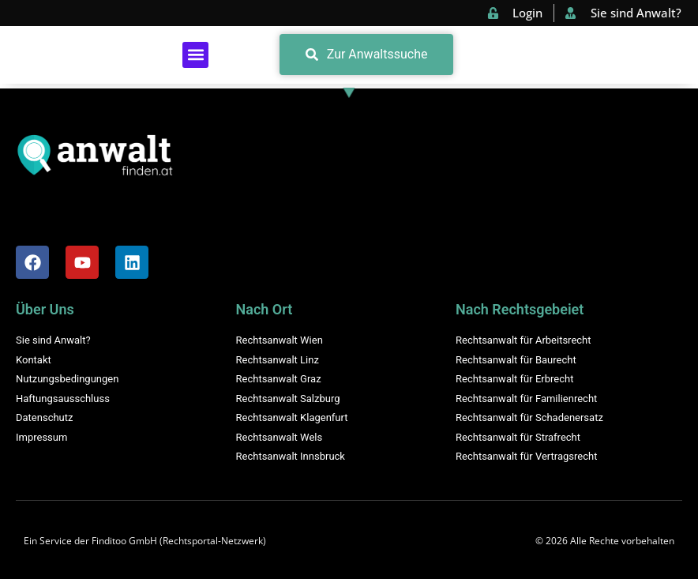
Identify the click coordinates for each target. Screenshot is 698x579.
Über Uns (45, 309)
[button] (195, 55)
